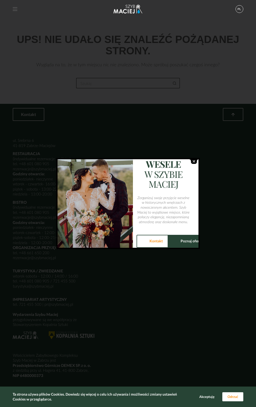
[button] (239, 9)
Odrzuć (232, 397)
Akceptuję (207, 397)
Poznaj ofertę (191, 241)
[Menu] (15, 9)
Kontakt (156, 241)
